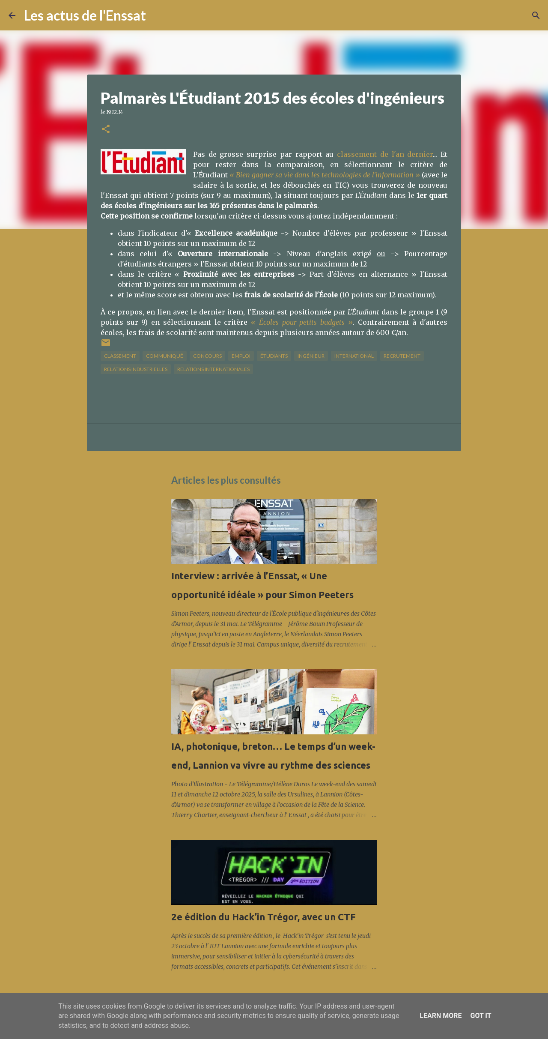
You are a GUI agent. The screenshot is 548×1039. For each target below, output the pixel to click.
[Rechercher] (158, 15)
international (354, 356)
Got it (480, 1016)
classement (120, 356)
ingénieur (311, 356)
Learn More (441, 1016)
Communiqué (164, 356)
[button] (106, 129)
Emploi (241, 356)
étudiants (274, 356)
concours (207, 356)
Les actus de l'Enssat (85, 15)
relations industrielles (135, 369)
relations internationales (213, 369)
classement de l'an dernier (385, 154)
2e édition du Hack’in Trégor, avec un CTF (263, 916)
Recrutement (402, 356)
